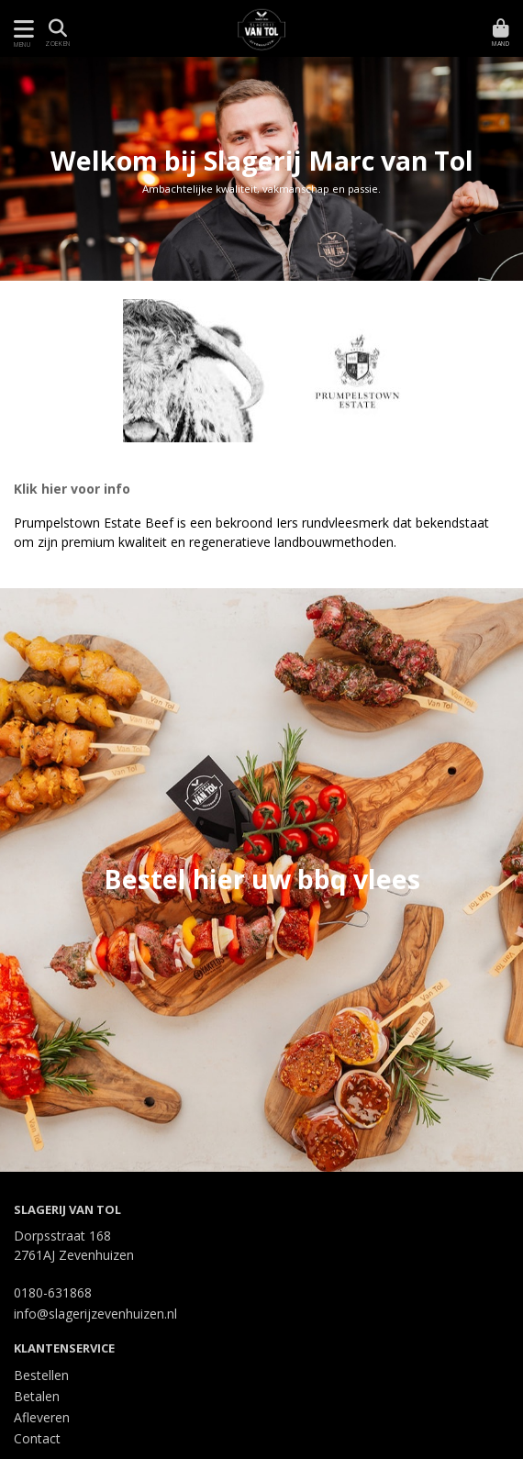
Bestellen (41, 1375)
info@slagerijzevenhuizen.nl (95, 1313)
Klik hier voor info (72, 488)
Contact (37, 1438)
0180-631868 (53, 1292)
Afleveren (42, 1417)
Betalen (37, 1396)
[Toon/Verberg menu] (20, 29)
